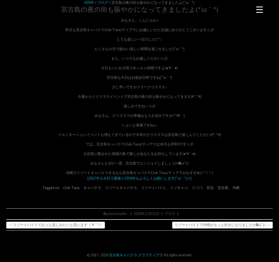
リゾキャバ (179, 187)
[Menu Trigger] (259, 9)
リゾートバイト (153, 187)
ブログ (170, 213)
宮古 (210, 187)
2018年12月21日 (146, 213)
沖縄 (235, 187)
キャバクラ (92, 187)
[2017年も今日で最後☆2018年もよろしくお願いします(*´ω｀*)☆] (139, 178)
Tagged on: (51, 187)
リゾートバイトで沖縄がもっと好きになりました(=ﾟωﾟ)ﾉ (222, 225)
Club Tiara (71, 187)
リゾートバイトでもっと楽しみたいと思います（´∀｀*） (55, 225)
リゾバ (197, 187)
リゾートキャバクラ (121, 187)
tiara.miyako (117, 213)
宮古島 (223, 187)
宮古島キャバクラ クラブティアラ (136, 255)
